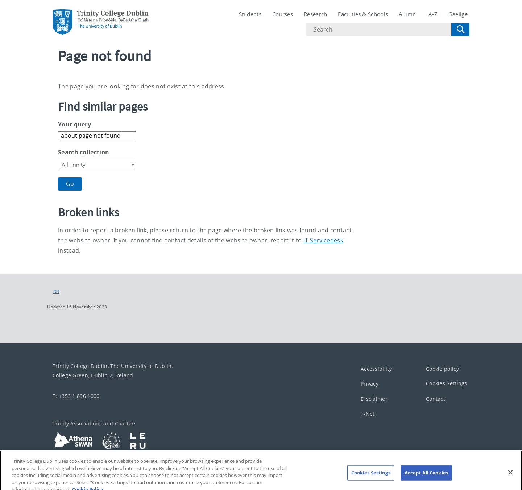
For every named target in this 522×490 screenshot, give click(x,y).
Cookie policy (442, 368)
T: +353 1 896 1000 (76, 395)
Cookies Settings (446, 383)
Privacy (369, 383)
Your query (74, 124)
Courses (282, 14)
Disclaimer (374, 398)
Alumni (408, 14)
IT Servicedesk (323, 240)
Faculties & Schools (363, 14)
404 (56, 291)
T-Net (368, 413)
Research (315, 14)
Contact (435, 398)
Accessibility (376, 368)
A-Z (433, 14)
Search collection (83, 152)
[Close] (510, 477)
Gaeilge (458, 14)
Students (250, 14)
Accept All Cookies (426, 476)
